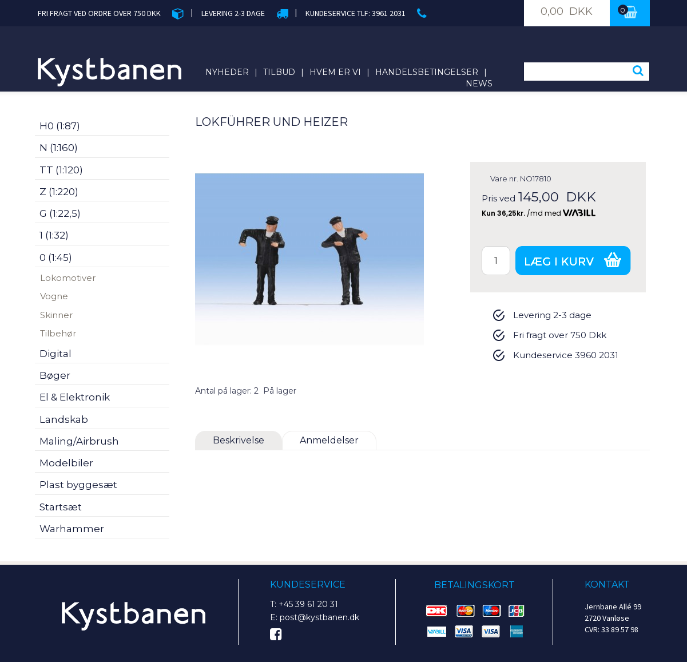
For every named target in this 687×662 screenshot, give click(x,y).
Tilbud (279, 72)
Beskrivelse (238, 440)
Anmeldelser (329, 440)
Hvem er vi (335, 72)
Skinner (56, 315)
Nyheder (227, 72)
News (479, 83)
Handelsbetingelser (426, 72)
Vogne (54, 296)
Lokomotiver (68, 277)
